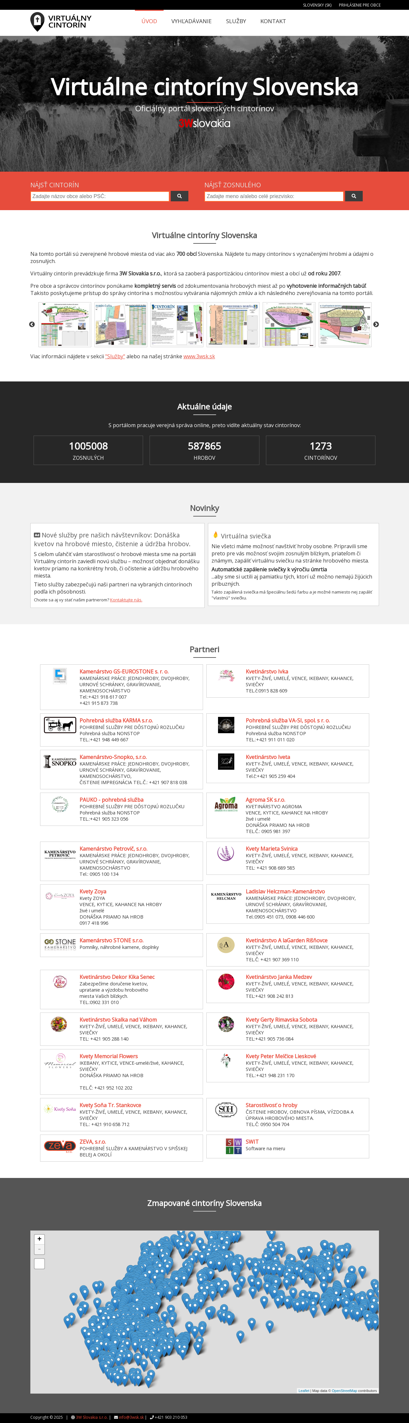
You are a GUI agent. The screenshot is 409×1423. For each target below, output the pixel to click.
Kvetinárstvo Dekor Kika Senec (117, 977)
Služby (236, 21)
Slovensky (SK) (317, 5)
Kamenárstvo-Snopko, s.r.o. (113, 757)
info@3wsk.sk (131, 1417)
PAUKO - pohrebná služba (111, 799)
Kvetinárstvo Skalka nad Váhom (118, 1019)
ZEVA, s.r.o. (93, 1141)
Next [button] (376, 324)
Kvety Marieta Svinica (272, 848)
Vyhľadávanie (191, 21)
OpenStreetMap (344, 1391)
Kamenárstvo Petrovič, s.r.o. (113, 848)
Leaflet (304, 1391)
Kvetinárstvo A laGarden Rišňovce (287, 940)
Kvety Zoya (93, 891)
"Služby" (115, 356)
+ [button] (39, 1240)
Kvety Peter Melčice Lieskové (281, 1056)
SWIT (252, 1141)
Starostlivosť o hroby (271, 1105)
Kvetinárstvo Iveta (268, 757)
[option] (64, 325)
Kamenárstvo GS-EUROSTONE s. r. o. (124, 671)
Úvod (149, 21)
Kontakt (273, 21)
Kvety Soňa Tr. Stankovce (110, 1105)
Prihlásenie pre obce (360, 5)
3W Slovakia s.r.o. (92, 1417)
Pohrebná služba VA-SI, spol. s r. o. (288, 720)
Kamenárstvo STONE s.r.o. (111, 940)
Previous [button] (32, 324)
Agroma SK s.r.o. (265, 799)
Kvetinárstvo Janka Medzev (279, 977)
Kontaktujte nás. (126, 600)
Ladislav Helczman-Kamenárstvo (285, 891)
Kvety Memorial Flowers (109, 1056)
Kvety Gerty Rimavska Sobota (281, 1019)
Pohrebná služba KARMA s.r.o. (116, 720)
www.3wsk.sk (199, 356)
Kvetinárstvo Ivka (267, 671)
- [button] (39, 1249)
